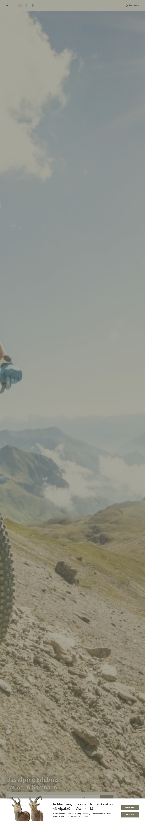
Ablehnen (130, 815)
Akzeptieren (130, 807)
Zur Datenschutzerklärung (77, 816)
